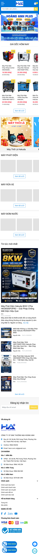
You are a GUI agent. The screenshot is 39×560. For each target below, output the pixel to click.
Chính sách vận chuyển (8, 490)
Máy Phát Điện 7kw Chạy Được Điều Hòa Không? (24, 378)
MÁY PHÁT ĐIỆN (9, 155)
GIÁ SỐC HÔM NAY (19, 44)
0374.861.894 (18, 478)
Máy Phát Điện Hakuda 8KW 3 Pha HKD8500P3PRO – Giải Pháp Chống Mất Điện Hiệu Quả (17, 308)
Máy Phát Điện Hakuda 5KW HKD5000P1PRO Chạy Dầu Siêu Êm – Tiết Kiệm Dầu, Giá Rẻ (25, 358)
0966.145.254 (18, 464)
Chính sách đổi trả (7, 492)
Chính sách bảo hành (8, 485)
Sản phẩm (4, 505)
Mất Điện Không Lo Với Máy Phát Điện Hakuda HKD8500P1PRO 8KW (25, 331)
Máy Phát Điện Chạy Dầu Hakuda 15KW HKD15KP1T (8, 97)
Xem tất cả (19, 111)
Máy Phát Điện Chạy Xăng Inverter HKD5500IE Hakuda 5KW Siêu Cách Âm (8, 70)
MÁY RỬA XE (7, 184)
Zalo (10, 513)
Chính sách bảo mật (7, 495)
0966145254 (14, 445)
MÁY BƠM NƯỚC (9, 213)
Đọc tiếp (25, 323)
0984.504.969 (18, 471)
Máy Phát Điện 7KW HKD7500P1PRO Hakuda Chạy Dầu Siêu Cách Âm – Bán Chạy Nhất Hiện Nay (24, 345)
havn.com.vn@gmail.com (17, 448)
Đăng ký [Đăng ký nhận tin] (34, 407)
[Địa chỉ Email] (19, 407)
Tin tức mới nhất (9, 244)
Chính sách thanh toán (8, 487)
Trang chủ (4, 502)
